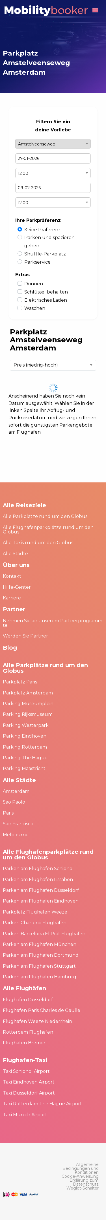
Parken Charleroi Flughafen (34, 922)
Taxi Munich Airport (25, 1114)
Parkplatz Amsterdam (28, 693)
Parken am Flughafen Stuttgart (39, 966)
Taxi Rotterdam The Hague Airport (42, 1103)
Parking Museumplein (28, 703)
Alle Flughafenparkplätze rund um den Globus (48, 530)
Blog (10, 647)
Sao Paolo (14, 802)
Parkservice (37, 262)
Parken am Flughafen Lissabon (38, 879)
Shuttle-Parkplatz (45, 254)
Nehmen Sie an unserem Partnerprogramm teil (52, 623)
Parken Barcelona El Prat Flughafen (44, 933)
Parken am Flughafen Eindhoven (41, 901)
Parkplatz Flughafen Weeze (35, 912)
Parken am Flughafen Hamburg (39, 976)
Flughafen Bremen (25, 1042)
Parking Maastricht (24, 768)
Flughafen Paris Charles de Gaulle (41, 1010)
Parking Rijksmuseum (28, 714)
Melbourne (16, 834)
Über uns (16, 565)
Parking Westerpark (26, 725)
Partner (14, 609)
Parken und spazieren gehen (49, 241)
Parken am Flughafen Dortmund (41, 955)
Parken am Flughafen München (39, 944)
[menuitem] (79, 1168)
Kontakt (12, 576)
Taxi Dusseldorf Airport (29, 1093)
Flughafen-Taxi (25, 1060)
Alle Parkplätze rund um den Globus (45, 516)
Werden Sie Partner (25, 636)
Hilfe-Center (17, 587)
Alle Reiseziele (24, 505)
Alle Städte (15, 553)
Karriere (12, 598)
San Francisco (18, 823)
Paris (8, 813)
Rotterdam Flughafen (28, 1032)
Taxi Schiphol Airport (26, 1071)
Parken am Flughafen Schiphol (38, 868)
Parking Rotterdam (25, 747)
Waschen (34, 308)
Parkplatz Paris (20, 682)
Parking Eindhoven (24, 736)
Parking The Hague (25, 757)
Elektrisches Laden (45, 300)
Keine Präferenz (42, 229)
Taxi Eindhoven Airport (29, 1082)
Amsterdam (16, 791)
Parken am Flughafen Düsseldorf (41, 890)
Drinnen (33, 283)
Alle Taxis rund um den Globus (38, 542)
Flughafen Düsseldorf (28, 999)
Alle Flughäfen (24, 988)
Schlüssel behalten (46, 292)
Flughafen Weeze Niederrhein (37, 1021)
